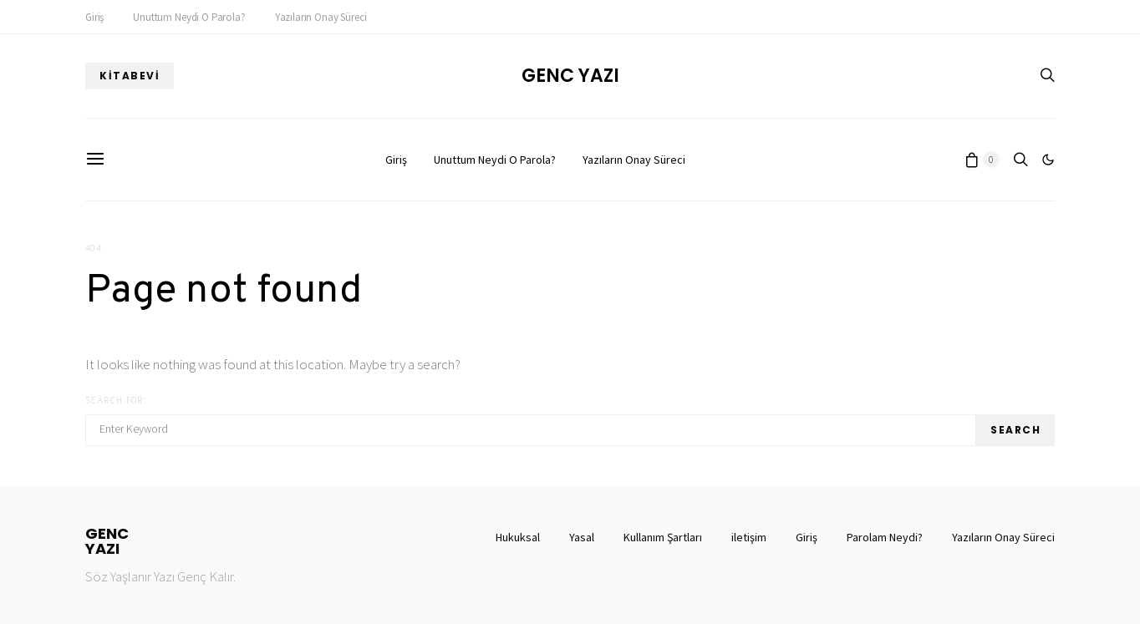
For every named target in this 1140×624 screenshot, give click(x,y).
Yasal (581, 537)
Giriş (94, 17)
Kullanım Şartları (662, 537)
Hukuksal (518, 537)
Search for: (115, 400)
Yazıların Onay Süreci (321, 17)
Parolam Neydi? (885, 537)
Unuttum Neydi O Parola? (189, 17)
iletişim (748, 537)
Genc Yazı (570, 76)
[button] (1048, 159)
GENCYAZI (107, 541)
